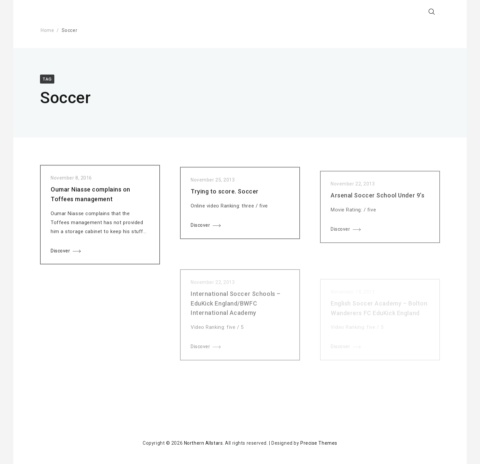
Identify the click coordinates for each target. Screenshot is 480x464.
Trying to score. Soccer (225, 194)
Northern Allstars (203, 443)
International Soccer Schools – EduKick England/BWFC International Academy (236, 311)
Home (47, 30)
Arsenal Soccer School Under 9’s (377, 200)
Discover (60, 252)
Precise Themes (318, 443)
